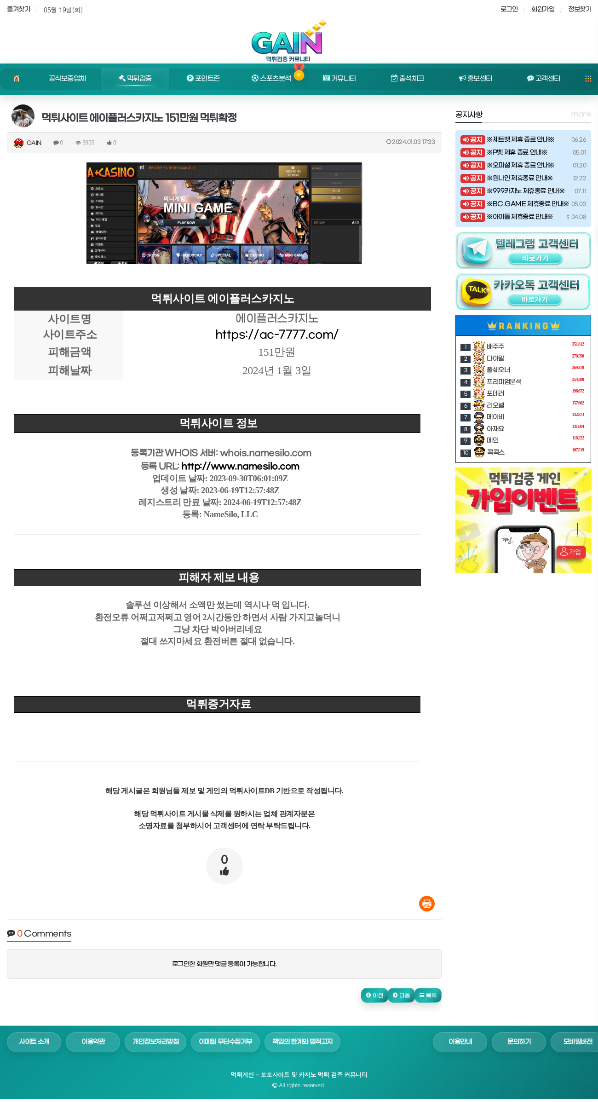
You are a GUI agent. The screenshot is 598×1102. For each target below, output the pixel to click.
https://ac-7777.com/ (277, 335)
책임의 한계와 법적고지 (302, 1042)
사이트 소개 (34, 1042)
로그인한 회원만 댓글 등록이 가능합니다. (224, 964)
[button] (374, 995)
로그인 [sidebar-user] (509, 9)
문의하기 (518, 1042)
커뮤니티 (339, 79)
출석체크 (407, 79)
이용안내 (460, 1042)
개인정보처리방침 (155, 1042)
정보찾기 (579, 9)
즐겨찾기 (18, 9)
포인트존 (203, 79)
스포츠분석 (271, 79)
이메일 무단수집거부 (225, 1042)
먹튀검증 (135, 79)
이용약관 (92, 1042)
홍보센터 (475, 79)
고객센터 (543, 79)
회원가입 (542, 9)
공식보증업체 (67, 79)
